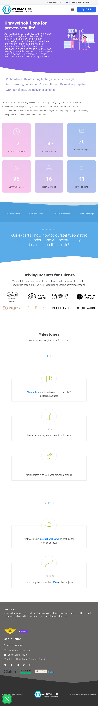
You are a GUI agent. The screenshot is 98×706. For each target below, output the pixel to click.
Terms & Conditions (88, 695)
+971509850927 (54, 2)
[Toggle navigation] (72, 9)
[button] (93, 2)
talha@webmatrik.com (77, 2)
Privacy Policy (74, 695)
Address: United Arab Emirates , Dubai (24, 659)
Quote (86, 9)
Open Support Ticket (16, 655)
